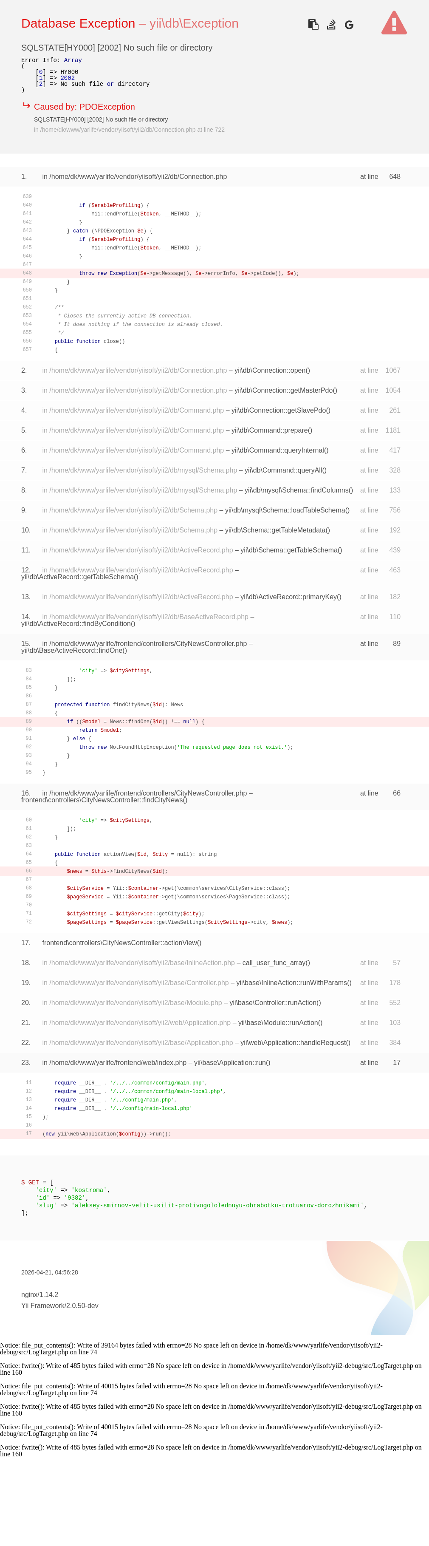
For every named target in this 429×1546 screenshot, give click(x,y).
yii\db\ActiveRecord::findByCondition (76, 623)
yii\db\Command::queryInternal (277, 450)
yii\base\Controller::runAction (273, 1002)
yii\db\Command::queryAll (283, 470)
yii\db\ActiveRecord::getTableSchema (77, 576)
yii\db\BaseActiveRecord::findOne (71, 650)
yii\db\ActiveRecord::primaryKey (288, 596)
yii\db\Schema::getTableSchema (289, 550)
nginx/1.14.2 (39, 1294)
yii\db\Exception (194, 23)
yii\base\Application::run (230, 1062)
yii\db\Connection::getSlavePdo (278, 410)
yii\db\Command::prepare (269, 430)
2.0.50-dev (82, 1305)
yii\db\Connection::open (269, 370)
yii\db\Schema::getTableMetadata (275, 530)
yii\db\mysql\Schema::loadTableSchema (285, 510)
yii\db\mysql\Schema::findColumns (297, 490)
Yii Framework (43, 1305)
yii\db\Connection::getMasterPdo (283, 390)
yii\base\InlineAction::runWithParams (292, 982)
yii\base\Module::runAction (278, 1022)
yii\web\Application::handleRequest (293, 1042)
